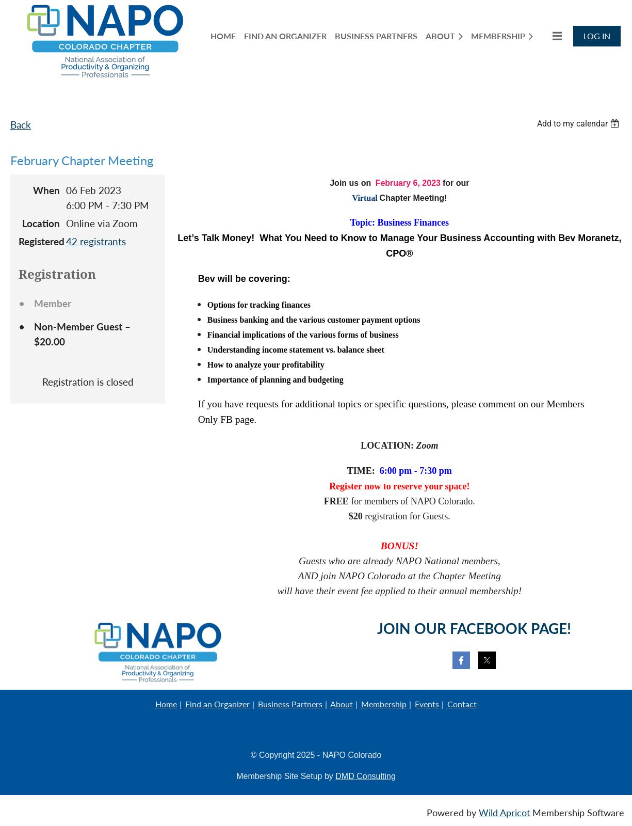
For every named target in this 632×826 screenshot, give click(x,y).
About (341, 704)
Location (41, 223)
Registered (39, 241)
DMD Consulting (365, 776)
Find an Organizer (217, 704)
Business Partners (290, 704)
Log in (597, 36)
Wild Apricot (504, 812)
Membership (384, 704)
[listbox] (579, 123)
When (46, 190)
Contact (462, 704)
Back (20, 125)
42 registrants (96, 241)
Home (166, 704)
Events (427, 704)
